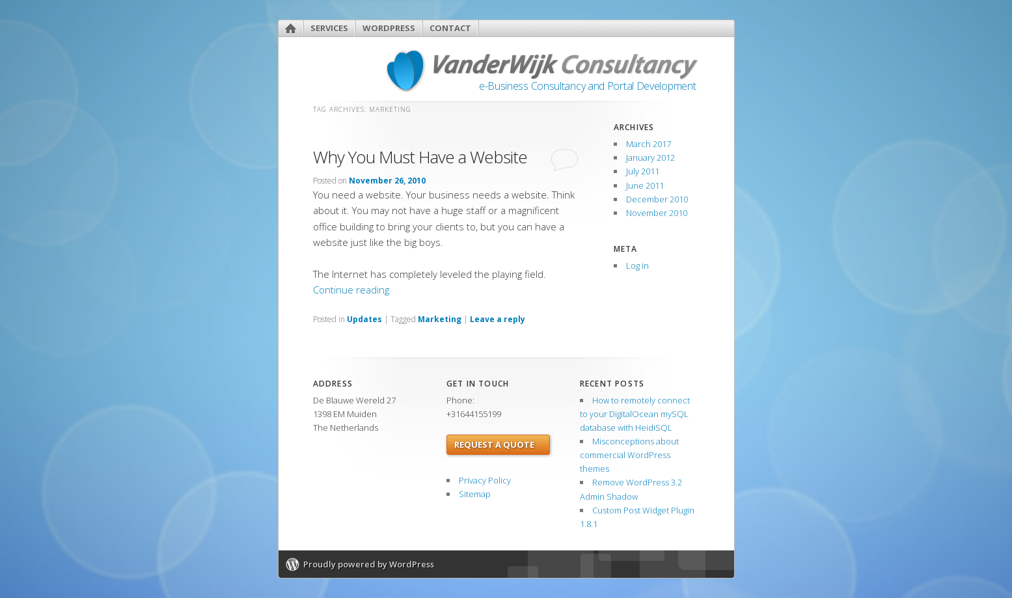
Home (291, 28)
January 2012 (650, 157)
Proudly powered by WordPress (368, 564)
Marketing (439, 319)
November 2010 (656, 213)
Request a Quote (494, 444)
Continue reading (351, 289)
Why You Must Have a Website (420, 157)
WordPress (388, 28)
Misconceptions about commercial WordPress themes (629, 454)
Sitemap (475, 494)
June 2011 (645, 185)
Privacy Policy (485, 480)
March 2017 (648, 144)
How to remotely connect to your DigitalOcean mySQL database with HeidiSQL (635, 413)
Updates (364, 319)
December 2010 (657, 199)
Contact (450, 28)
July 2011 (642, 171)
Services (329, 28)
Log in (637, 265)
